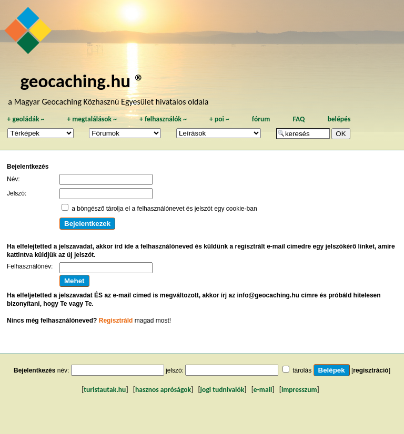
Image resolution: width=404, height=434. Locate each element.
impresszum (299, 389)
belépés (338, 119)
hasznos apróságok (163, 389)
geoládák (25, 119)
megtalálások (92, 119)
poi (219, 119)
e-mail (263, 389)
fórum (261, 119)
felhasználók (163, 119)
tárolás (301, 370)
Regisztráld (116, 320)
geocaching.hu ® (82, 80)
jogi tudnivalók (222, 389)
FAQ (298, 119)
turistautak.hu (105, 389)
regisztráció (370, 370)
